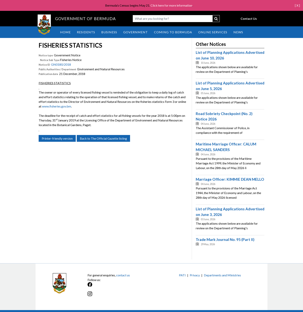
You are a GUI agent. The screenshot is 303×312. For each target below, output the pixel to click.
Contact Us (249, 18)
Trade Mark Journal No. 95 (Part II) (225, 239)
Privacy (195, 275)
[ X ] (297, 5)
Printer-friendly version (57, 138)
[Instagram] (120, 295)
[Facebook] (120, 286)
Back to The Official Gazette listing (103, 138)
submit (216, 18)
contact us (123, 275)
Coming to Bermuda (173, 32)
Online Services (212, 32)
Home (65, 32)
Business (109, 32)
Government (135, 32)
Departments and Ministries (222, 275)
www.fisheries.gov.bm (56, 106)
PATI (182, 275)
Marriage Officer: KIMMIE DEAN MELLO (230, 179)
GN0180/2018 (61, 64)
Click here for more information (171, 5)
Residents (86, 32)
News (238, 32)
